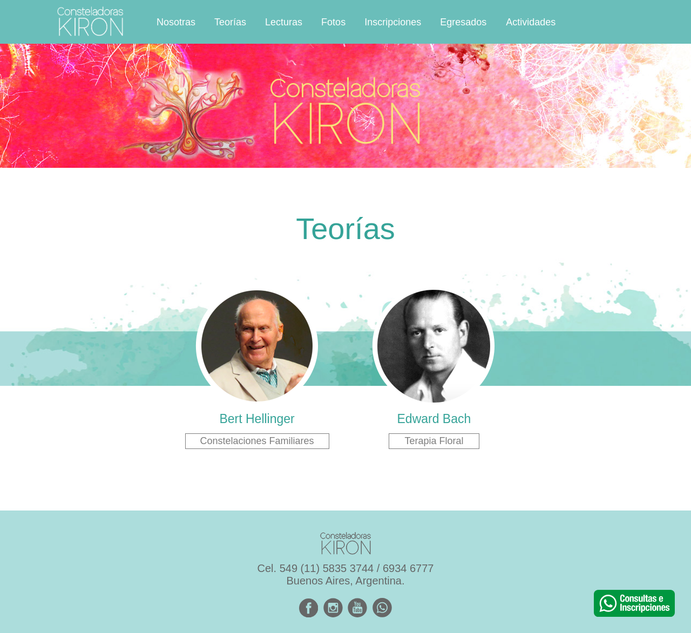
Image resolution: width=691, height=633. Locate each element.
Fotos (333, 22)
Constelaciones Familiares (257, 440)
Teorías (230, 22)
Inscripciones (392, 22)
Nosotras (176, 22)
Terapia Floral (433, 440)
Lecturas (283, 22)
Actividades (530, 22)
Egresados (463, 22)
